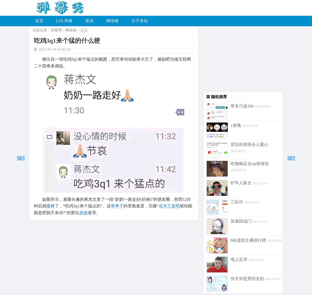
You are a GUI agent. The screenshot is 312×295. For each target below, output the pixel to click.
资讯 (89, 21)
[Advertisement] (240, 59)
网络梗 (112, 21)
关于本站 (139, 21)
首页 (39, 21)
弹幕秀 (56, 30)
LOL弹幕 (64, 21)
